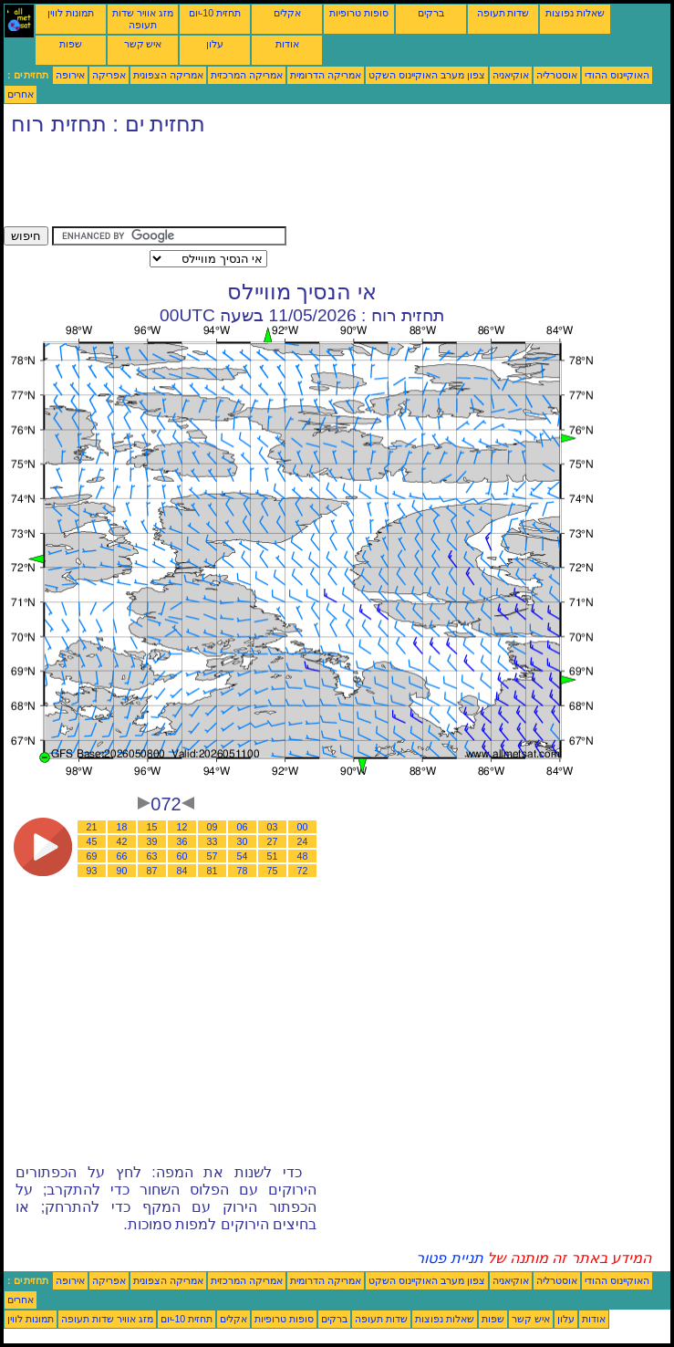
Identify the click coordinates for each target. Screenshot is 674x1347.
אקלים (287, 12)
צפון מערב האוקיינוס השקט (426, 74)
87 (152, 870)
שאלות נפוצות (575, 12)
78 (242, 870)
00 (302, 826)
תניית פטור (449, 1258)
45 (92, 841)
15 (152, 826)
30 (242, 841)
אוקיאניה (511, 74)
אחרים (20, 94)
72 (302, 870)
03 (272, 826)
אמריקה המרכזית (247, 74)
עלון (214, 43)
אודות (287, 43)
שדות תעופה (503, 12)
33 (212, 841)
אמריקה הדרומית (325, 74)
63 (152, 856)
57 (212, 856)
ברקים (431, 12)
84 (182, 870)
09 (212, 826)
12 (182, 826)
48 (302, 856)
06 (242, 826)
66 (122, 856)
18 (122, 826)
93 (92, 870)
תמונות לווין (70, 12)
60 (182, 856)
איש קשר (143, 43)
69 (92, 856)
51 (272, 856)
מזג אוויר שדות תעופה (142, 18)
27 (272, 841)
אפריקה (109, 74)
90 (122, 870)
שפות (70, 43)
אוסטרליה (556, 74)
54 (242, 856)
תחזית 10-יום (215, 12)
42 (122, 841)
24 (302, 841)
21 (92, 826)
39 (152, 841)
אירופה (70, 74)
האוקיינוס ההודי (617, 74)
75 (272, 870)
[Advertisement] (336, 185)
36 (182, 841)
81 (212, 870)
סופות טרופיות (359, 12)
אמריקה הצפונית (168, 74)
